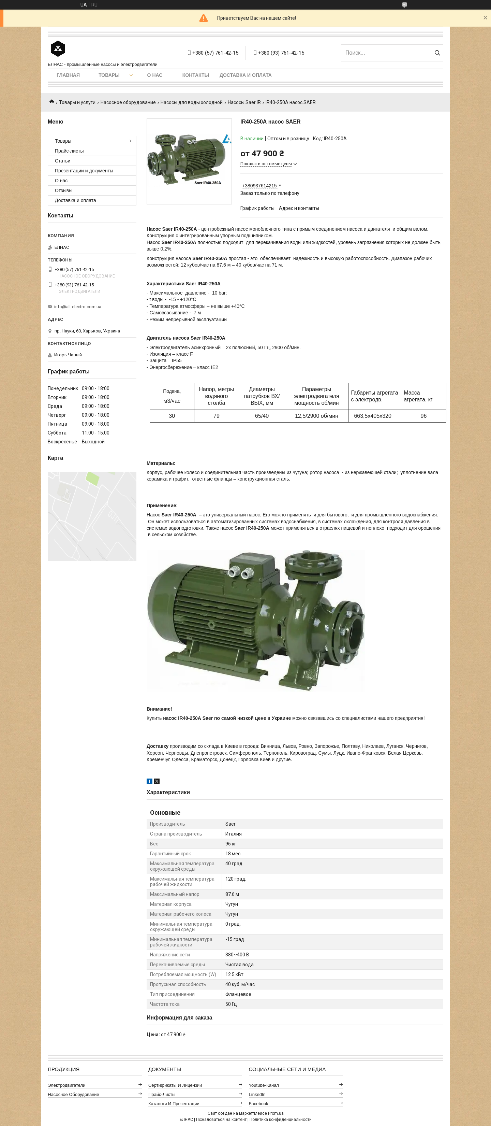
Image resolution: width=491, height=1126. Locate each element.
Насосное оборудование (128, 102)
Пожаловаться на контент (221, 1119)
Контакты (195, 75)
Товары (109, 75)
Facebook (258, 1103)
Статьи (62, 160)
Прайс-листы (69, 151)
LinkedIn (257, 1094)
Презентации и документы (84, 170)
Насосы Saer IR (244, 102)
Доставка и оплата (246, 75)
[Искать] (437, 52)
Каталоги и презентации (173, 1103)
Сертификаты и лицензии (175, 1085)
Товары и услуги (77, 102)
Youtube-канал (264, 1085)
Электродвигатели (66, 1085)
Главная (68, 75)
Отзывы (63, 190)
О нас (155, 75)
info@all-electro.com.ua (77, 306)
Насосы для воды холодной (192, 102)
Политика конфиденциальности (281, 1119)
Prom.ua (276, 1113)
